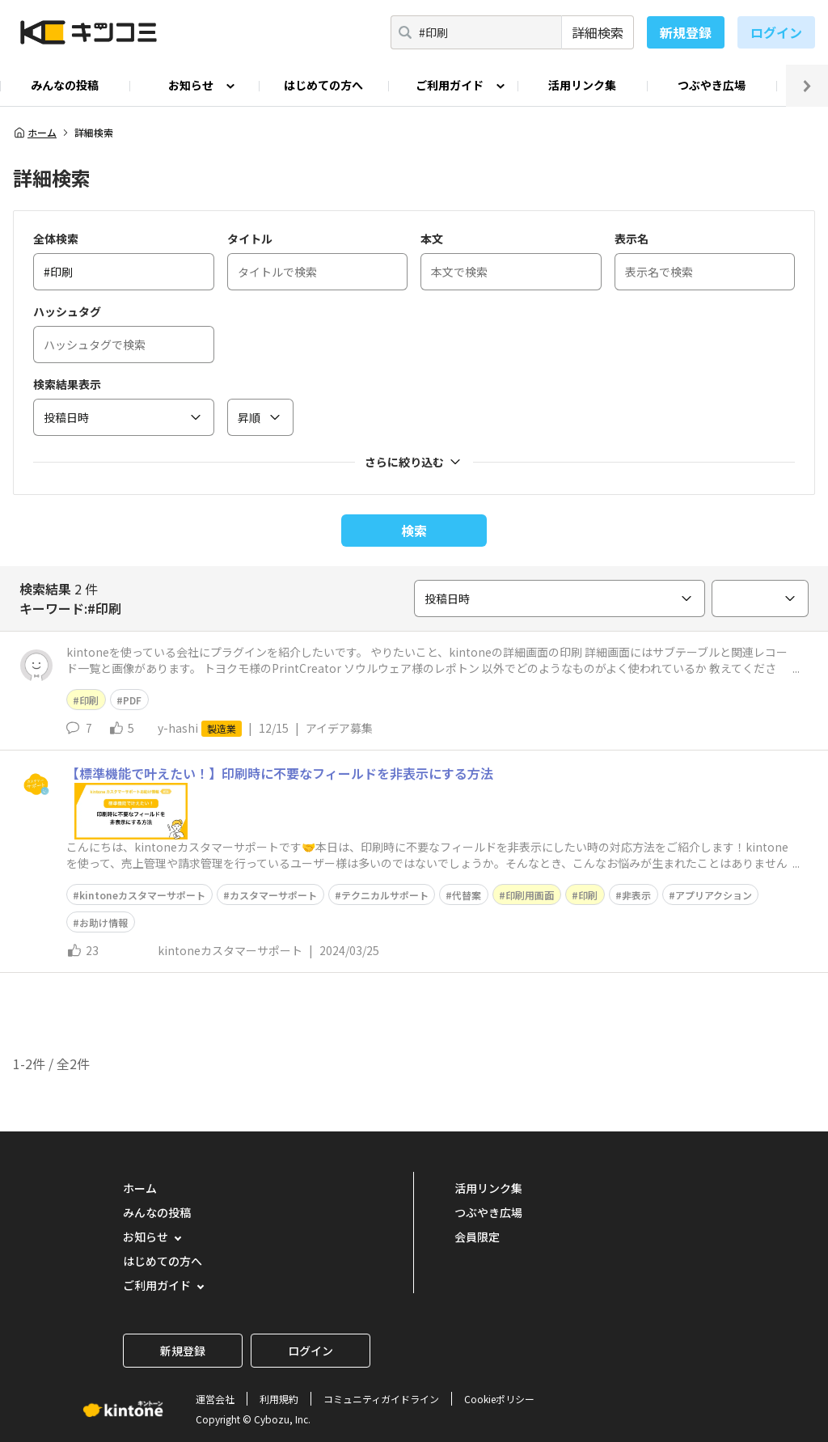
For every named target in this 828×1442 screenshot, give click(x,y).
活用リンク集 (582, 85)
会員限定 (477, 1236)
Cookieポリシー (499, 1399)
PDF (132, 700)
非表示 (636, 895)
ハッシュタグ (67, 311)
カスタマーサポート (273, 895)
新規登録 (686, 32)
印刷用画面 (529, 895)
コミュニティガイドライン (381, 1399)
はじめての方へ (323, 85)
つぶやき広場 (712, 85)
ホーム (35, 132)
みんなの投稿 (65, 85)
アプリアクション (713, 895)
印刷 (89, 700)
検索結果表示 (67, 384)
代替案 (466, 895)
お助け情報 (103, 922)
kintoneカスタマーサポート (142, 895)
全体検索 (55, 238)
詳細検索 (597, 32)
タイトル (249, 238)
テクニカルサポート (385, 895)
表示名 (631, 238)
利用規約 (279, 1399)
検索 (414, 530)
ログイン (776, 32)
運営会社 (215, 1399)
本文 (431, 238)
